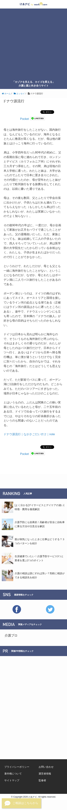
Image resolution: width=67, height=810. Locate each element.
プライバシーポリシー (16, 766)
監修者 (42, 780)
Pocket (24, 118)
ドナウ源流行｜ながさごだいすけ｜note (29, 434)
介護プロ (11, 635)
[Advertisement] (33, 45)
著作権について (13, 773)
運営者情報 (45, 773)
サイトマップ (11, 780)
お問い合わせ (46, 766)
